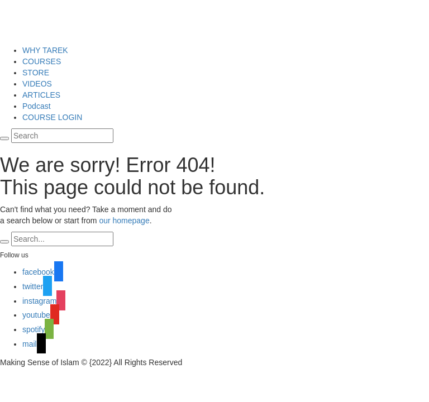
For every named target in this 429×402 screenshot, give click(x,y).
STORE (35, 72)
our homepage (124, 220)
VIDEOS (37, 83)
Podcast (36, 106)
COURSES (41, 61)
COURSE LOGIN (52, 117)
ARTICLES (41, 94)
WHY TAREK (45, 50)
